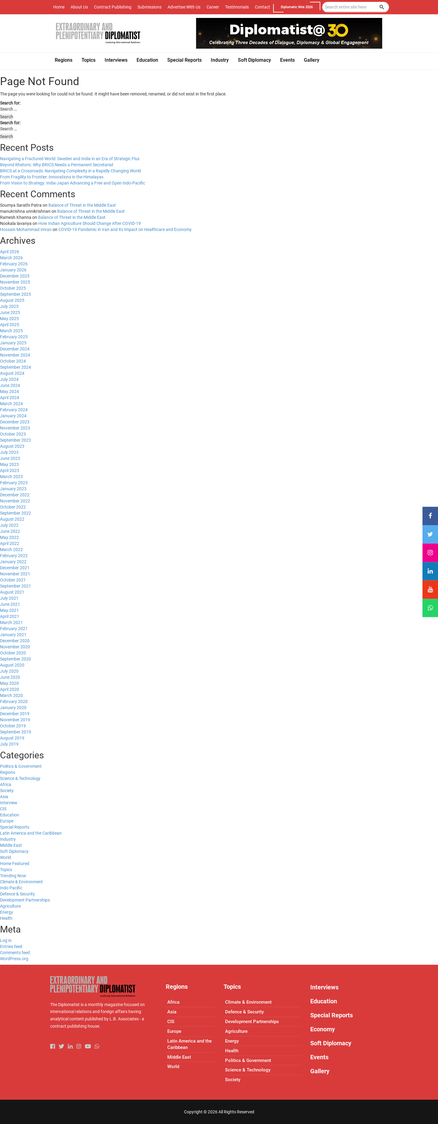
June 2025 (10, 312)
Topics (6, 869)
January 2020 (13, 707)
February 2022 (14, 555)
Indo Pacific (11, 887)
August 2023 (12, 446)
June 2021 (10, 604)
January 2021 (13, 634)
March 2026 (11, 257)
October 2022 (13, 507)
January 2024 (13, 415)
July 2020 (9, 671)
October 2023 (13, 434)
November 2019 (15, 719)
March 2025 (11, 330)
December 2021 (15, 567)
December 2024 (15, 349)
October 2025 (13, 288)
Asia (4, 796)
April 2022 (9, 543)
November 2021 (15, 573)
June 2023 (10, 458)
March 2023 (11, 476)
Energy (6, 912)
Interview (8, 802)
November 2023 (15, 428)
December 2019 (15, 713)
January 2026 (13, 269)
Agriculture (10, 906)
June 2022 (10, 531)
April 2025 (9, 324)
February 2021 (14, 628)
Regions (7, 772)
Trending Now (13, 875)
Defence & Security (17, 893)
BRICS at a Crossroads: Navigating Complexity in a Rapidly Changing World (70, 170)
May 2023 (9, 464)
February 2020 (14, 701)
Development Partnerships (25, 900)
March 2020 (11, 695)
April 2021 (9, 616)
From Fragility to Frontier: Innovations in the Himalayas (51, 176)
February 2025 (14, 336)
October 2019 (13, 725)
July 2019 (9, 744)
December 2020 (15, 640)
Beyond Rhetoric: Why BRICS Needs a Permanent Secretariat (56, 164)
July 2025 (9, 306)
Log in (6, 940)
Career (213, 7)
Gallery (319, 1071)
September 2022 (15, 513)
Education (9, 814)
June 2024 (10, 385)
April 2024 (9, 397)
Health (6, 918)
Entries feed (11, 946)
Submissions (149, 7)
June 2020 (10, 677)
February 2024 (14, 409)
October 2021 (13, 580)
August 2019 (12, 738)
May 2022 (9, 537)
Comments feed (15, 952)
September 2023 (15, 440)
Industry (8, 839)
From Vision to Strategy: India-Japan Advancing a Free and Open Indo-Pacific (72, 183)
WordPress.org (14, 958)
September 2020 (15, 659)
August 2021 (12, 592)
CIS (3, 808)
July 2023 (9, 452)
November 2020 (15, 646)
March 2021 (11, 622)
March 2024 (11, 403)
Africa (5, 784)
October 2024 (13, 361)
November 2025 (15, 282)
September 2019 (15, 731)
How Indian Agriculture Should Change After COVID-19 (89, 223)
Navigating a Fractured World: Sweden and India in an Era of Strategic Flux (70, 158)
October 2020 (13, 652)
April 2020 (9, 689)
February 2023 (14, 482)
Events (319, 1057)
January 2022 (13, 561)
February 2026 (14, 263)
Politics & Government (21, 766)
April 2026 (9, 251)
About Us (79, 7)
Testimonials (237, 7)
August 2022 (12, 519)
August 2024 (12, 373)
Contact (262, 7)
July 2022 (9, 525)
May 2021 (9, 610)
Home (58, 7)
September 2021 (15, 586)
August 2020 (12, 665)
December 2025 (15, 276)
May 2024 (9, 391)
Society (7, 790)
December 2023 (15, 421)
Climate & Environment (21, 881)
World (5, 857)
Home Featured (14, 863)
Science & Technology (20, 778)
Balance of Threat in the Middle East (82, 205)
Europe (6, 821)
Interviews (324, 987)
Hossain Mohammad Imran (26, 229)
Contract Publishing (112, 7)
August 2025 (12, 300)
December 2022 (15, 494)
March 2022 (11, 549)
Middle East (11, 845)
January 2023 (13, 488)
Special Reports (14, 827)
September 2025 (15, 294)
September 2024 (15, 367)
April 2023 (9, 470)
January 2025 (13, 342)
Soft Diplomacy (14, 851)
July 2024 (9, 379)
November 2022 (15, 500)
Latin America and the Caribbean (31, 833)
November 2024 (15, 355)
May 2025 (9, 318)
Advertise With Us (184, 7)
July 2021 (9, 598)
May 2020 (9, 683)
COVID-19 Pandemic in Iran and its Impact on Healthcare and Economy (125, 229)
